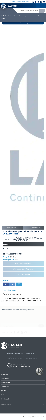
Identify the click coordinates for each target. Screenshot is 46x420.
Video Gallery (5, 382)
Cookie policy (5, 399)
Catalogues (5, 386)
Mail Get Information (23, 264)
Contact (3, 395)
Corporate (4, 374)
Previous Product (9, 227)
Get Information (23, 274)
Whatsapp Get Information (23, 269)
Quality (3, 391)
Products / (4, 16)
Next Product (37, 227)
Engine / (10, 16)
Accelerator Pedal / (20, 16)
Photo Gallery (5, 378)
